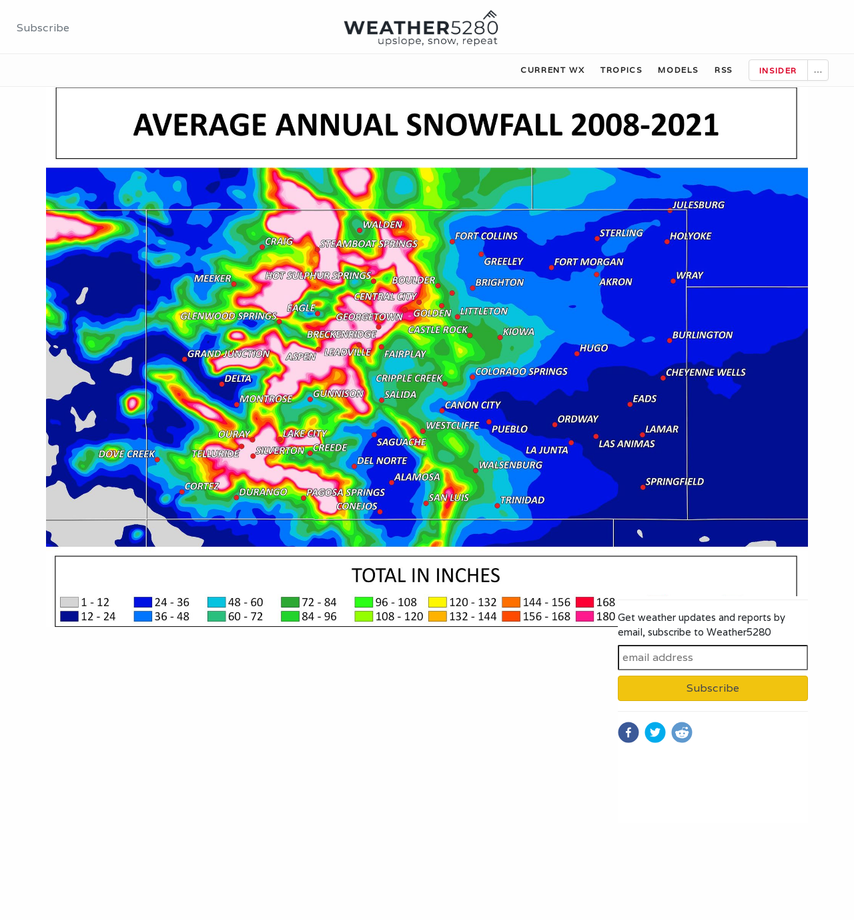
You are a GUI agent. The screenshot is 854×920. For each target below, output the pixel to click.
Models (678, 70)
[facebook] (628, 732)
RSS (724, 70)
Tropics (621, 70)
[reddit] (682, 732)
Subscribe (43, 28)
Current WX (552, 70)
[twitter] (655, 732)
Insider (778, 70)
